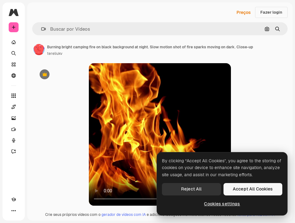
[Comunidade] (14, 76)
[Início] (14, 42)
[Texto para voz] (14, 140)
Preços (243, 12)
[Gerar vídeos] (14, 129)
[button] (41, 29)
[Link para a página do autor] (39, 49)
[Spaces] (14, 107)
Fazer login (271, 12)
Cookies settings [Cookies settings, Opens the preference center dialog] (222, 204)
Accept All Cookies (253, 189)
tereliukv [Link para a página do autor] (54, 53)
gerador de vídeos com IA (124, 214)
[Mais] (14, 211)
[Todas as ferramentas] (14, 96)
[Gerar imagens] (14, 118)
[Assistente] (14, 151)
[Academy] (14, 199)
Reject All (191, 189)
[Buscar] (14, 53)
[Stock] (14, 64)
